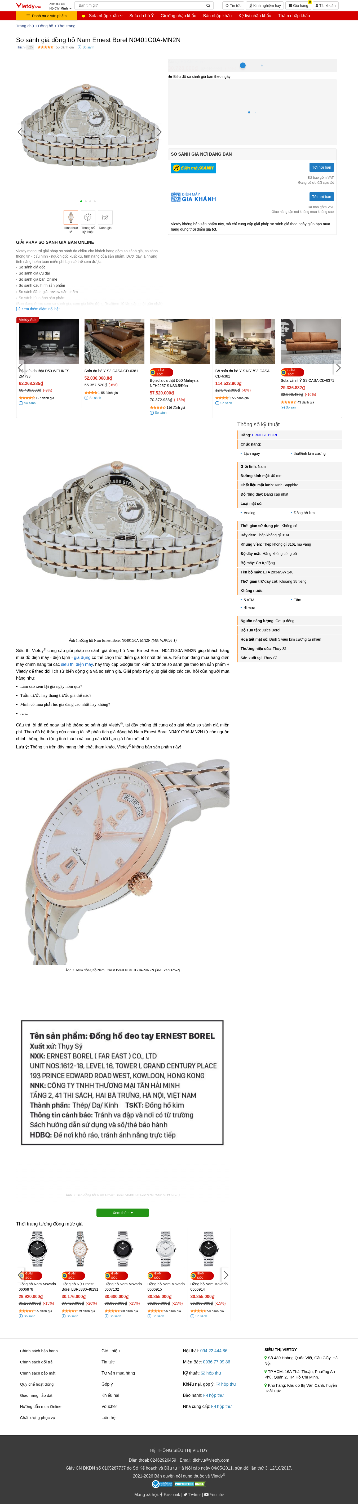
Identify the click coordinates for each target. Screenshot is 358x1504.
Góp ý (107, 1384)
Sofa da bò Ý (141, 16)
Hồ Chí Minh (192, 61)
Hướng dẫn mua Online (40, 1406)
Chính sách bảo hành (39, 1351)
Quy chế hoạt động (37, 1384)
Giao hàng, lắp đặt (36, 1395)
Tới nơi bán (321, 167)
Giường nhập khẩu (178, 16)
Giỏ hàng (299, 4)
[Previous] (20, 131)
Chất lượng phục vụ (37, 1417)
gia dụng (82, 657)
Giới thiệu (110, 1351)
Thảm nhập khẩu (294, 16)
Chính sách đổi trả (36, 1362)
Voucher (109, 1406)
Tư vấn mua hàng (118, 1373)
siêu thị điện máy (77, 664)
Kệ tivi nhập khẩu (254, 16)
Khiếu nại (110, 1395)
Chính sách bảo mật (38, 1373)
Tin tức (233, 5)
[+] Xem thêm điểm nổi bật (38, 309)
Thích (20, 47)
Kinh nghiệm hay (265, 5)
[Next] (159, 131)
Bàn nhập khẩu (217, 16)
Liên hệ (108, 1417)
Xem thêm (123, 1213)
